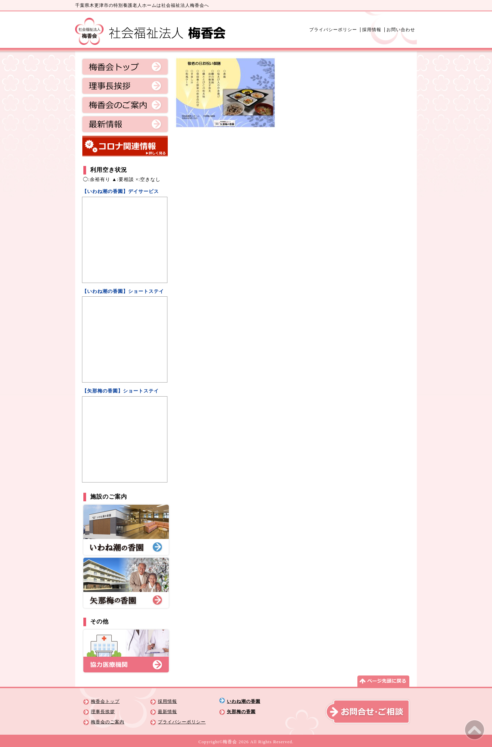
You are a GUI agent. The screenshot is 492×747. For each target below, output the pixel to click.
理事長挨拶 (125, 85)
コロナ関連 (125, 146)
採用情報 (371, 29)
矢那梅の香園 (241, 711)
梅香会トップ (125, 66)
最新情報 (125, 124)
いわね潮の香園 (243, 701)
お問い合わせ (400, 29)
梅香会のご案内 (125, 105)
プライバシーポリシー (333, 29)
